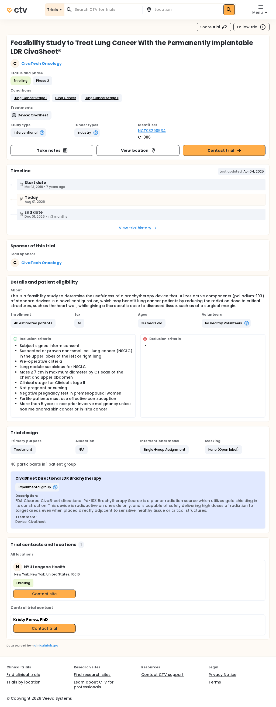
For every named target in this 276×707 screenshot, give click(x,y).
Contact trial (225, 150)
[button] (30, 98)
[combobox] (106, 10)
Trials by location (23, 682)
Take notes (52, 150)
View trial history (138, 228)
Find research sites (92, 674)
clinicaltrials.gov (46, 646)
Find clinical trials (23, 674)
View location (138, 150)
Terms (215, 682)
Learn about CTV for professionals (94, 684)
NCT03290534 (152, 130)
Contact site (44, 594)
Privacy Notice (222, 674)
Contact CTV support (162, 674)
